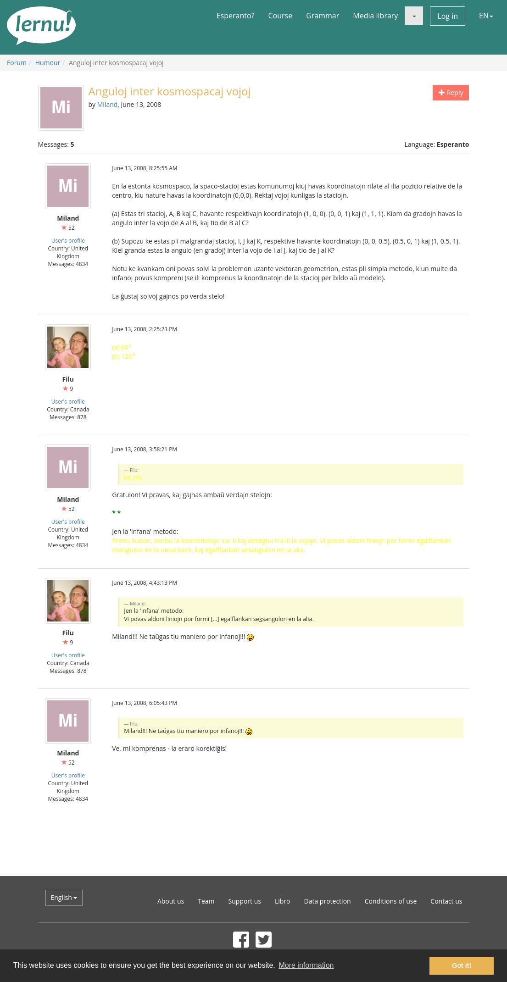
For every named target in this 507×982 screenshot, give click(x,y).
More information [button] (306, 965)
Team (206, 901)
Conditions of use (391, 901)
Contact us (446, 901)
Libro (282, 901)
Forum (17, 62)
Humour (48, 62)
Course (280, 16)
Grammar (322, 16)
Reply (451, 92)
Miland (107, 104)
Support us (244, 901)
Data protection (327, 901)
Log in (447, 16)
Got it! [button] (461, 965)
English (64, 897)
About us (170, 901)
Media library (375, 16)
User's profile (68, 240)
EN (486, 16)
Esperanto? (236, 16)
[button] (414, 15)
